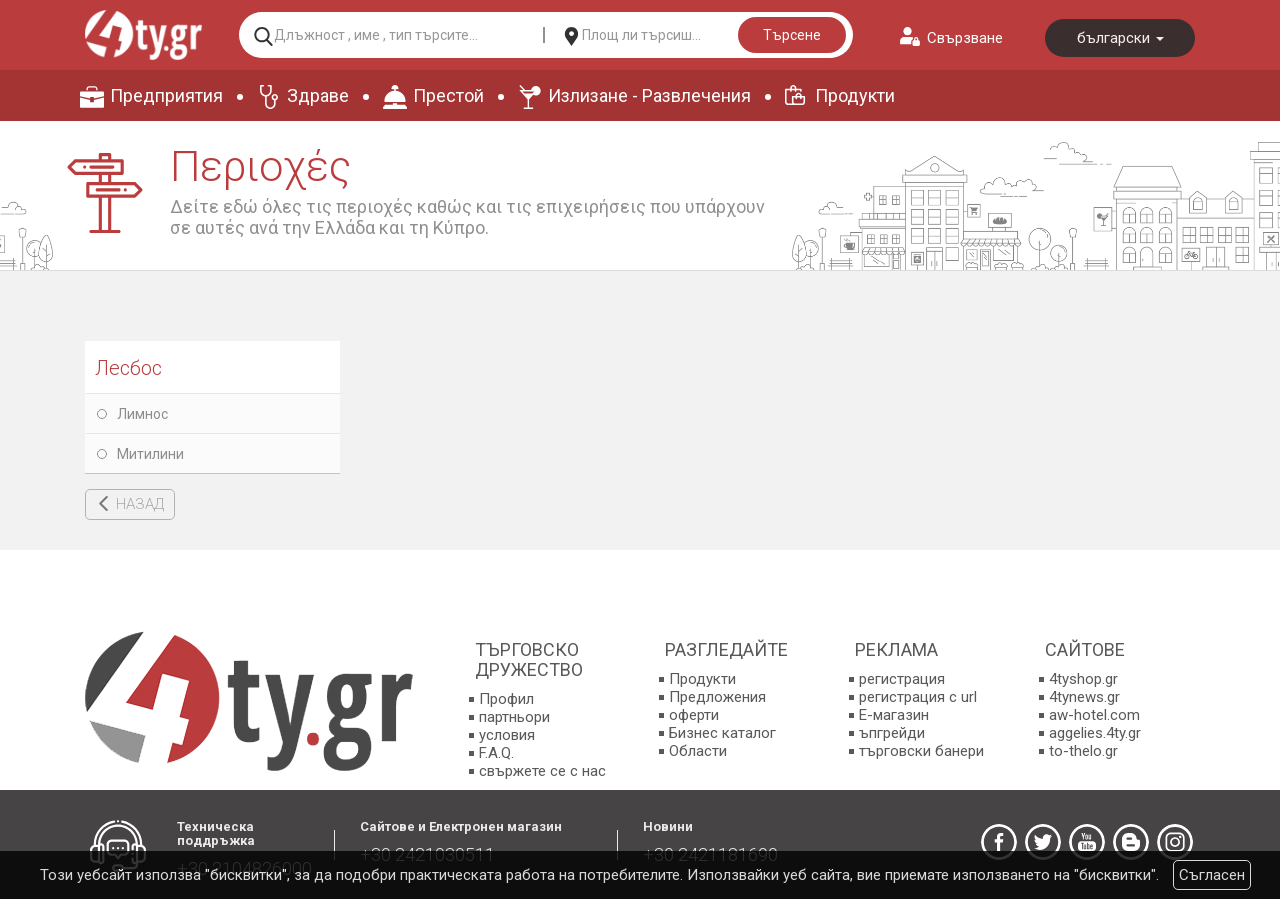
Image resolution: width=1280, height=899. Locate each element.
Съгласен (1212, 875)
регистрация (902, 679)
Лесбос (128, 368)
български (1120, 38)
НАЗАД (140, 504)
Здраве (318, 95)
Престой (448, 95)
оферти (694, 715)
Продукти (855, 95)
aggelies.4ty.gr (1095, 733)
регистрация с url (918, 697)
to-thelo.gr (1083, 751)
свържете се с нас (542, 771)
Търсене (792, 35)
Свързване (965, 38)
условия (507, 735)
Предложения (717, 697)
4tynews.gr (1084, 697)
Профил (506, 699)
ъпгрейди (892, 733)
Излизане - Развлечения (649, 95)
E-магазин (894, 715)
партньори (514, 717)
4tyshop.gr (1083, 679)
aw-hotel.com (1094, 715)
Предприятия (166, 95)
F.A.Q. (496, 753)
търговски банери (921, 751)
